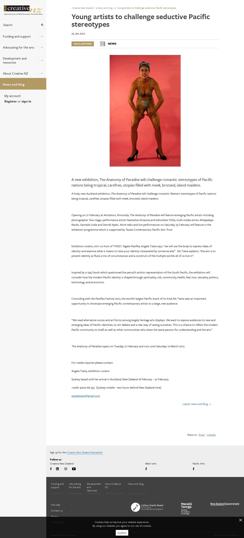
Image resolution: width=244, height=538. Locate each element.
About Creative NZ (15, 73)
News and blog (13, 84)
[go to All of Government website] (224, 504)
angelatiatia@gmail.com (86, 396)
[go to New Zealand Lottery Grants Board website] (147, 507)
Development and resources (15, 60)
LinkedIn (211, 435)
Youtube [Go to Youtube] (74, 469)
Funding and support (17, 36)
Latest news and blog (195, 404)
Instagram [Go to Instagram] (65, 469)
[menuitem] (23, 35)
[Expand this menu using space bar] (42, 35)
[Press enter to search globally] (42, 25)
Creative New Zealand (83, 8)
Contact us (62, 510)
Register (10, 101)
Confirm (122, 533)
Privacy (62, 516)
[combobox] (19, 25)
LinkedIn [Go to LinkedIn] (57, 469)
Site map (62, 505)
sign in (26, 101)
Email (202, 435)
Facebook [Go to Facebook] (51, 469)
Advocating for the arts (18, 47)
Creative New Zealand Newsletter (85, 452)
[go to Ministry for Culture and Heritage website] (186, 509)
